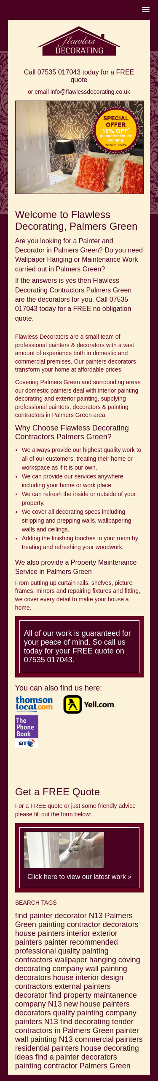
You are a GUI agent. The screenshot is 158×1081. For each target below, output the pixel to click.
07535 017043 (58, 72)
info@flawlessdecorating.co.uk (90, 91)
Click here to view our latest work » (79, 876)
